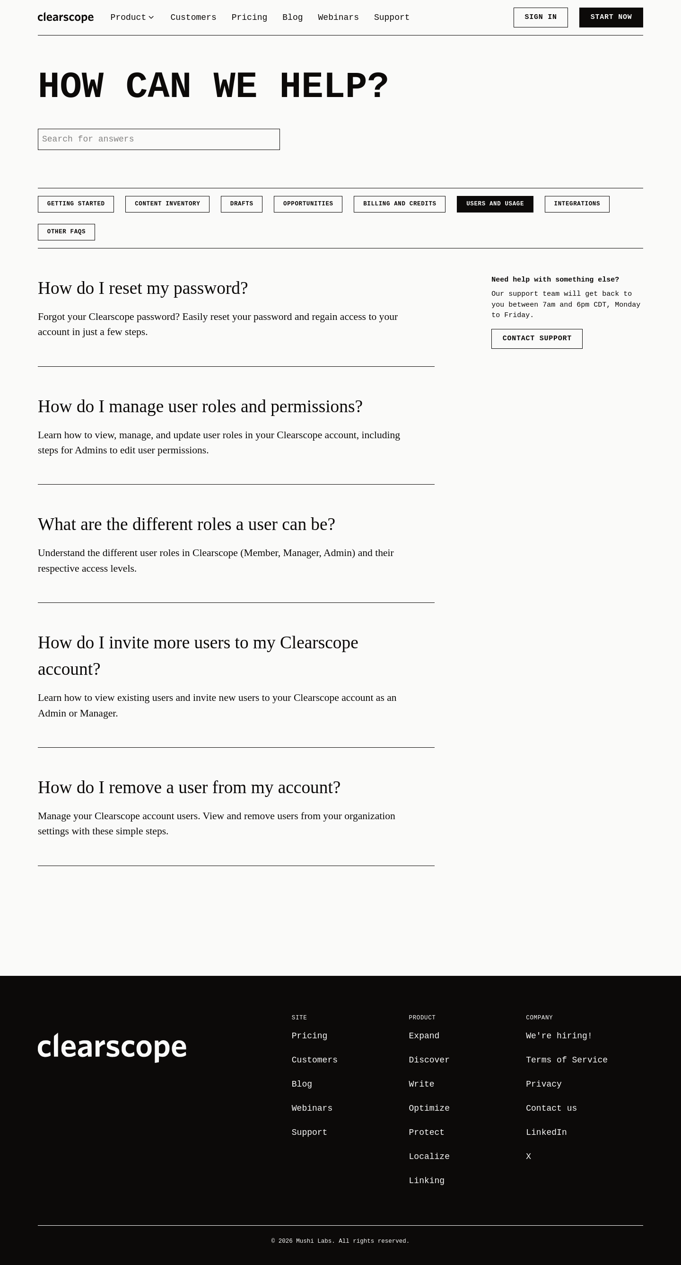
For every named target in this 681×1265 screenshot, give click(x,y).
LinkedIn (546, 1132)
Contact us (551, 1108)
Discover (429, 1060)
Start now (611, 17)
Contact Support (537, 338)
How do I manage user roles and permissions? (200, 406)
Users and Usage (495, 204)
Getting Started (76, 204)
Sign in (540, 17)
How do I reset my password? (143, 288)
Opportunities (308, 204)
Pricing (250, 17)
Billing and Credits (399, 204)
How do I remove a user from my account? (189, 787)
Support (392, 17)
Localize (429, 1156)
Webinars (338, 17)
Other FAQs (66, 232)
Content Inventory (167, 204)
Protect (427, 1132)
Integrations (577, 204)
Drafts (241, 204)
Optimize (429, 1108)
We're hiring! (559, 1036)
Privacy (544, 1084)
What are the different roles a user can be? (186, 524)
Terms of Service (567, 1060)
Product (133, 17)
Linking (427, 1180)
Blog (292, 17)
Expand (424, 1036)
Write (422, 1084)
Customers (193, 17)
